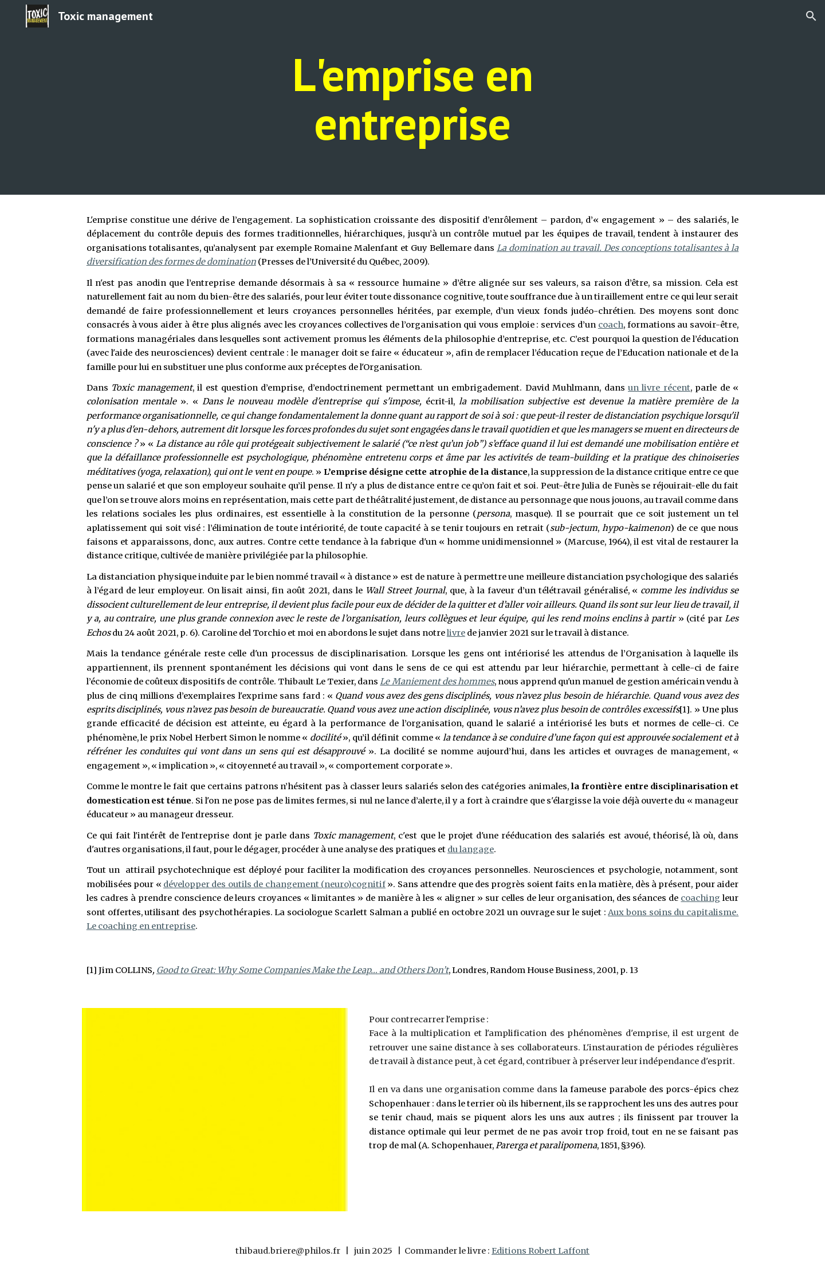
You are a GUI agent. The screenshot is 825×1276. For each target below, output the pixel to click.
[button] (811, 16)
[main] (412, 97)
